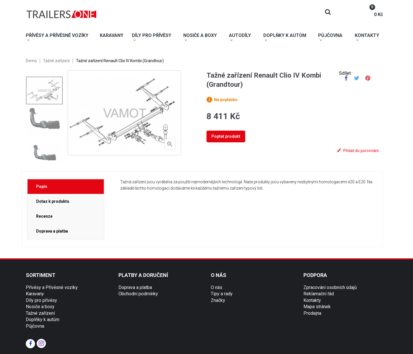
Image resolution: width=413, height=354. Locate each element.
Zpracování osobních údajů (330, 287)
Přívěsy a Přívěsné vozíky (52, 287)
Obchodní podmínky (138, 293)
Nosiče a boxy (40, 306)
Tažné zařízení (40, 313)
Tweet (356, 79)
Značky (218, 300)
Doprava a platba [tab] (52, 231)
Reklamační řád (318, 293)
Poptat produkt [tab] (225, 136)
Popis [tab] (41, 186)
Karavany (35, 293)
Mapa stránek (317, 306)
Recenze (44, 216)
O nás (216, 287)
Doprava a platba (135, 287)
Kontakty (312, 300)
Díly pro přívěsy (41, 300)
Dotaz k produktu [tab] (52, 201)
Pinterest (367, 79)
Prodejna (312, 313)
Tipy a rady (222, 293)
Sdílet (346, 79)
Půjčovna (35, 326)
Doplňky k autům (42, 319)
